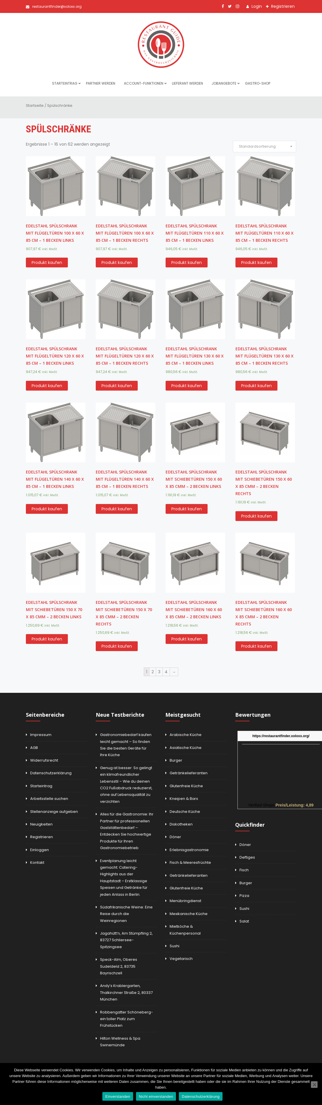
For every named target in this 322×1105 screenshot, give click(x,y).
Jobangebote (224, 83)
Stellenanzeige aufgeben (54, 811)
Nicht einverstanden (156, 1096)
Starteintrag (64, 83)
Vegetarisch (181, 958)
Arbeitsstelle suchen (49, 798)
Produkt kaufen (47, 262)
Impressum (40, 734)
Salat (244, 921)
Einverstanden (117, 1096)
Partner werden (100, 83)
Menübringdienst (185, 901)
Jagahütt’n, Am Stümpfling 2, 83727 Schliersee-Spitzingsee (126, 940)
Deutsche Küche (185, 811)
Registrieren (282, 6)
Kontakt (37, 862)
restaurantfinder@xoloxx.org (54, 6)
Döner (175, 837)
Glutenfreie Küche (186, 786)
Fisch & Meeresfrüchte (190, 862)
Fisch (244, 870)
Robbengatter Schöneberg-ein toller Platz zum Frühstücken (126, 1018)
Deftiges (247, 857)
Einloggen (39, 850)
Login (256, 6)
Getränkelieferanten (189, 773)
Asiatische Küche (186, 747)
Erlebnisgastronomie (189, 850)
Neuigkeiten (41, 824)
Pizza (244, 895)
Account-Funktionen (143, 83)
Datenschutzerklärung (51, 773)
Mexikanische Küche (189, 913)
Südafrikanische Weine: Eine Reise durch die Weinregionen (126, 913)
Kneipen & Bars (184, 798)
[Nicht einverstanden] (314, 1084)
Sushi (174, 946)
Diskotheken (181, 824)
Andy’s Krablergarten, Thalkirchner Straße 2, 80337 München (126, 992)
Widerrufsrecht (44, 760)
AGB (34, 747)
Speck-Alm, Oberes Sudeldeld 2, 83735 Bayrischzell (118, 966)
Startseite (35, 105)
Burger (176, 760)
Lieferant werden (187, 83)
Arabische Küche (186, 734)
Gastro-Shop (257, 83)
